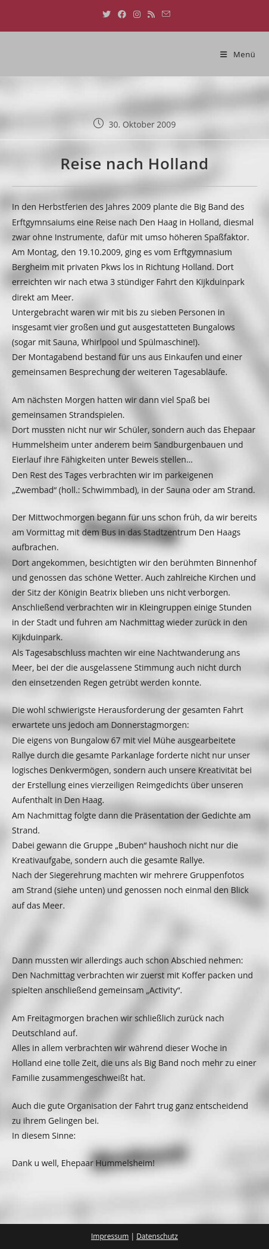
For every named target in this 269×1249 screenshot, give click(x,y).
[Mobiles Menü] (237, 54)
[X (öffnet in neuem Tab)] (106, 14)
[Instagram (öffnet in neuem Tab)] (137, 14)
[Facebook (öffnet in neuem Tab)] (122, 14)
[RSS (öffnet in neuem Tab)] (151, 14)
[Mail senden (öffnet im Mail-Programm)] (164, 14)
